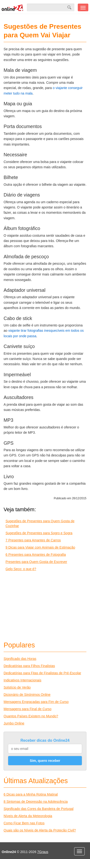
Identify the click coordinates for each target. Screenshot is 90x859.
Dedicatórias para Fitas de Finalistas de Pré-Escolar (42, 673)
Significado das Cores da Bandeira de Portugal (38, 809)
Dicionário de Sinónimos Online (27, 694)
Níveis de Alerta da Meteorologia (28, 816)
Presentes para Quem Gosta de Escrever (36, 562)
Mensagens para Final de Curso (27, 709)
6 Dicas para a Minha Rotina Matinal (31, 794)
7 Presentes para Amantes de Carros (33, 540)
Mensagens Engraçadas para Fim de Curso (36, 702)
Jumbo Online (14, 723)
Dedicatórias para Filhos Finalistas (29, 666)
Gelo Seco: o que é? (21, 569)
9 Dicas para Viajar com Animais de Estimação (40, 547)
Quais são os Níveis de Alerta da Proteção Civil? (40, 830)
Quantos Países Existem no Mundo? (31, 716)
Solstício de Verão (17, 687)
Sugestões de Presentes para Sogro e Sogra (39, 533)
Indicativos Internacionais (22, 680)
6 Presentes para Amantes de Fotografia (36, 554)
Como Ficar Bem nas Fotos (24, 823)
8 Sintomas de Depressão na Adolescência (36, 801)
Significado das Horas (20, 659)
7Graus (42, 852)
